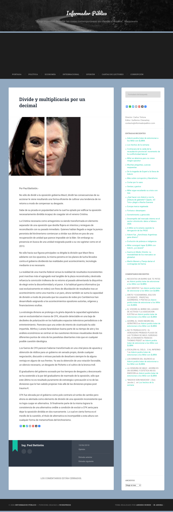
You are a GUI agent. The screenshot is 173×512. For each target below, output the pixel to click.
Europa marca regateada (137, 207)
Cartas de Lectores (113, 75)
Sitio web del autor (29, 452)
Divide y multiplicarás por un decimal (55, 103)
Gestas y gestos (134, 187)
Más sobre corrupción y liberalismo (142, 179)
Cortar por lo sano (135, 183)
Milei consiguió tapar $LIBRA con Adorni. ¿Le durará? (141, 247)
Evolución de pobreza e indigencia (141, 242)
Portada (17, 75)
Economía (50, 75)
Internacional (71, 75)
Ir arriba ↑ (158, 506)
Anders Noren (143, 506)
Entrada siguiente (86, 462)
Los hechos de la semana (138, 146)
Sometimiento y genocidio (138, 216)
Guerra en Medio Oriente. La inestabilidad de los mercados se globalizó (141, 256)
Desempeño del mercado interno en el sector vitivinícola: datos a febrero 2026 (143, 222)
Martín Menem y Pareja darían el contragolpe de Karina (141, 263)
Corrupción (137, 75)
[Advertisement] (86, 52)
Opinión (90, 75)
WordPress (65, 506)
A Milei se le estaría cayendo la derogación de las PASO (140, 230)
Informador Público (86, 13)
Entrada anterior (85, 458)
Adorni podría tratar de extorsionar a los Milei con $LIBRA (142, 140)
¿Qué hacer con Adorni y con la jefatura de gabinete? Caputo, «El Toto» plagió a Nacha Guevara (141, 201)
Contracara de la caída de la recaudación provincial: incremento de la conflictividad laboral (143, 152)
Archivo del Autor (24, 452)
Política (33, 75)
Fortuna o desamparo (136, 211)
